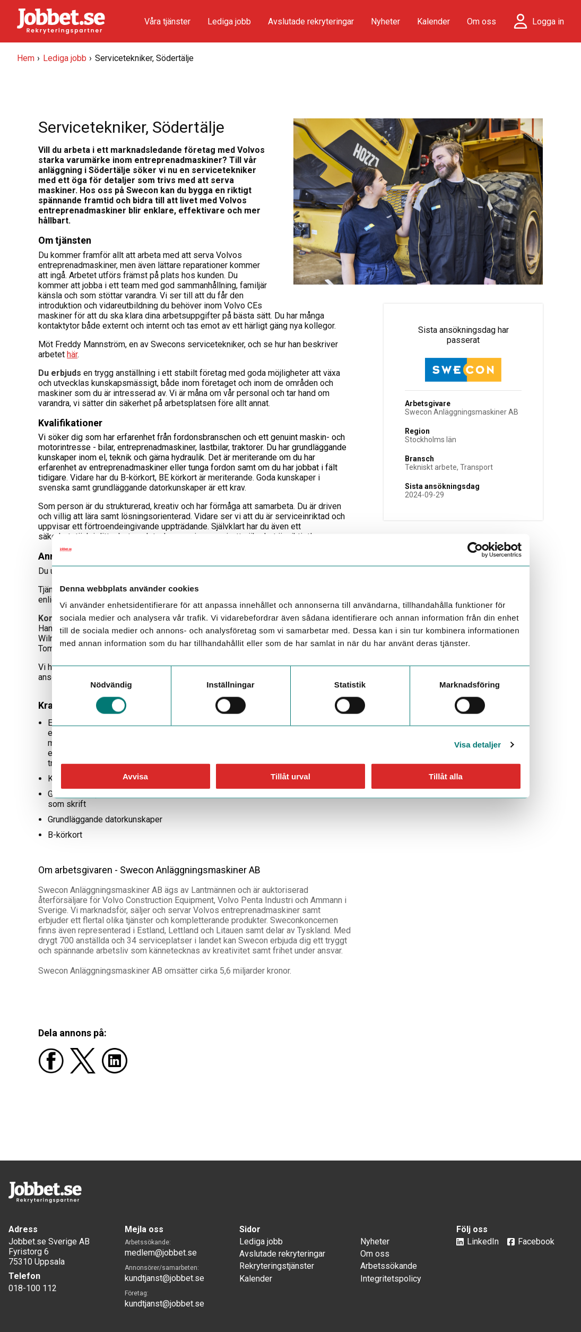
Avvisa (135, 776)
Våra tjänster (167, 21)
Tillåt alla (446, 776)
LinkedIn (483, 1241)
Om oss (481, 21)
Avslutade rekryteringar (311, 21)
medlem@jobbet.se (161, 1253)
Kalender (433, 21)
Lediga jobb (229, 21)
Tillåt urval (290, 776)
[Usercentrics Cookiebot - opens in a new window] (475, 549)
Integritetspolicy (390, 1279)
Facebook (536, 1241)
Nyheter (385, 21)
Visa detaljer (477, 744)
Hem (25, 58)
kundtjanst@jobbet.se (164, 1278)
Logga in (548, 21)
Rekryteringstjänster (276, 1266)
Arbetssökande (388, 1266)
